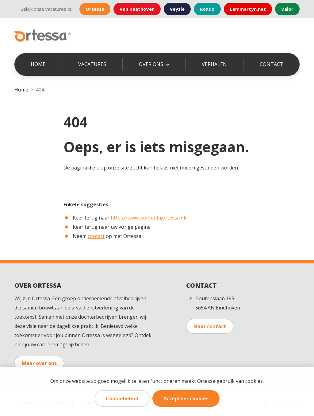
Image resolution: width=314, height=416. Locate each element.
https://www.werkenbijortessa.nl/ (149, 217)
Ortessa (95, 9)
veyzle (177, 9)
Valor (287, 9)
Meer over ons (39, 363)
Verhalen (214, 64)
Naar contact (209, 326)
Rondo (207, 9)
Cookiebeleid (122, 398)
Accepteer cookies (186, 398)
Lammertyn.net (248, 9)
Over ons (151, 64)
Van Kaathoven (137, 9)
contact (96, 236)
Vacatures (92, 64)
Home (38, 64)
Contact (271, 64)
